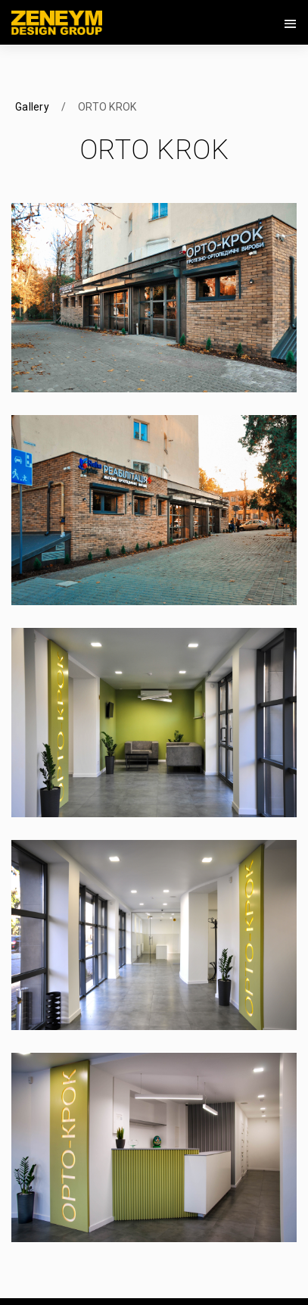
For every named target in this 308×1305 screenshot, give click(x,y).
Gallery (32, 107)
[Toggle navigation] (290, 24)
